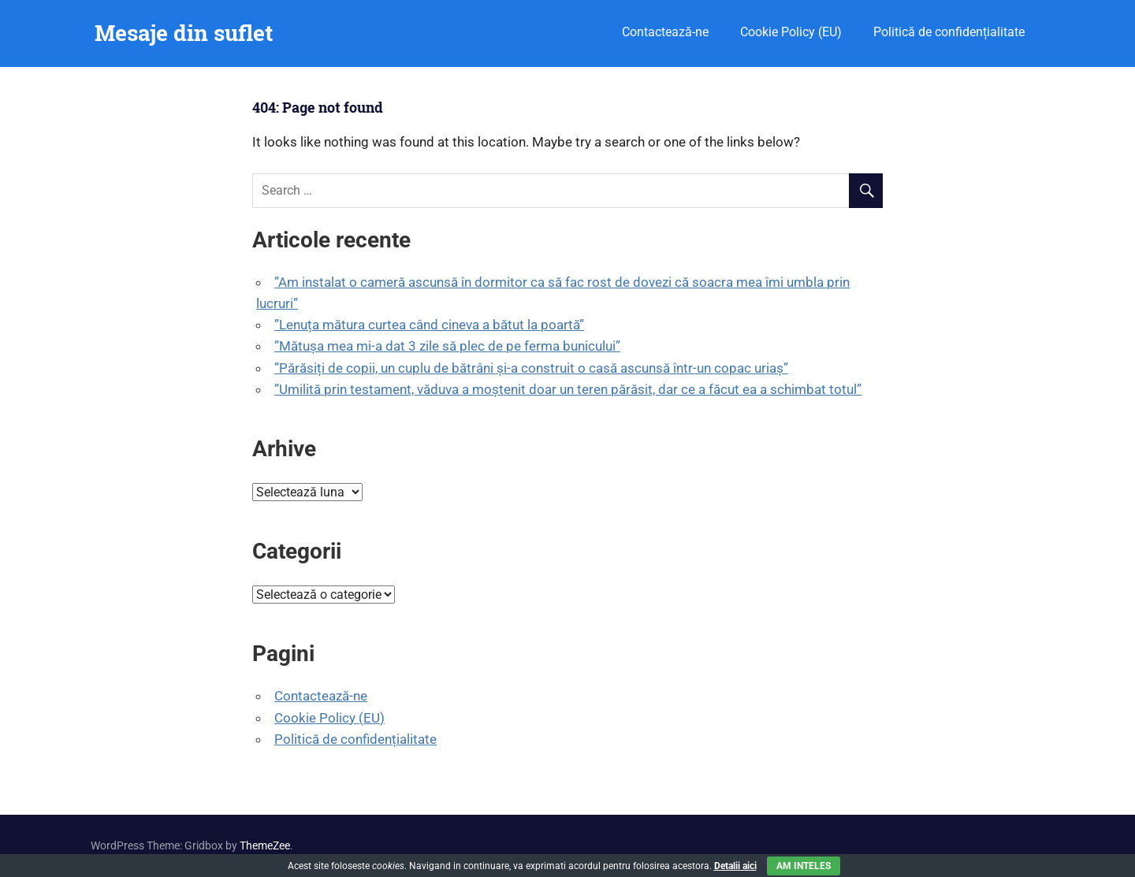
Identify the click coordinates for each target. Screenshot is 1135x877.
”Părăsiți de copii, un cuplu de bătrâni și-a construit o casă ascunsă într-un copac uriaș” (531, 368)
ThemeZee (265, 845)
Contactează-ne (665, 31)
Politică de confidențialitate (949, 31)
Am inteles (803, 865)
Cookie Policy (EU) (791, 31)
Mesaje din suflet (184, 32)
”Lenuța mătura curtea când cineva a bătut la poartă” (429, 325)
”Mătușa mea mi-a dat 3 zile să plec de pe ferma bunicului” (447, 346)
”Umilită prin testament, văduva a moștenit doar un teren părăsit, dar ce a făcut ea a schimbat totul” (567, 389)
